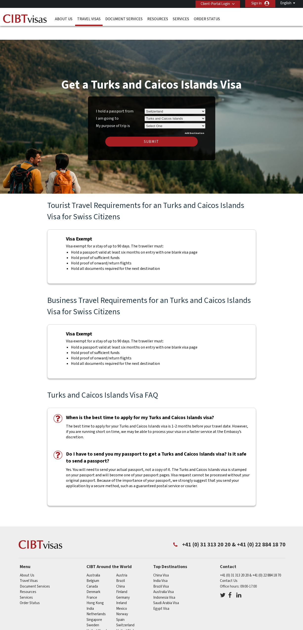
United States (127, 615)
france (92, 582)
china (120, 571)
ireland (121, 588)
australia (93, 560)
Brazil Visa (161, 571)
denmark (93, 577)
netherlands (96, 599)
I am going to (107, 103)
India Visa (160, 566)
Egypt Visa (161, 593)
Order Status (207, 18)
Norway (122, 599)
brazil (120, 566)
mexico (121, 593)
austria (121, 560)
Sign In (256, 3)
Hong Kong (95, 588)
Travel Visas (89, 18)
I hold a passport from (114, 96)
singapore (94, 604)
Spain (120, 604)
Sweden (93, 610)
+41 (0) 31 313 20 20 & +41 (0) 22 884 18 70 (250, 560)
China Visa (161, 560)
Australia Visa (163, 577)
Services (181, 18)
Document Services (124, 18)
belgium (93, 566)
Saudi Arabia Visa (166, 588)
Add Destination (194, 118)
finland (121, 577)
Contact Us (229, 566)
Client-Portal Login (214, 3)
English (285, 3)
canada (92, 571)
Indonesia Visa (164, 582)
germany (123, 582)
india (90, 593)
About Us (63, 18)
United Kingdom (99, 615)
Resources (157, 18)
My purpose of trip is (113, 110)
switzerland (125, 610)
